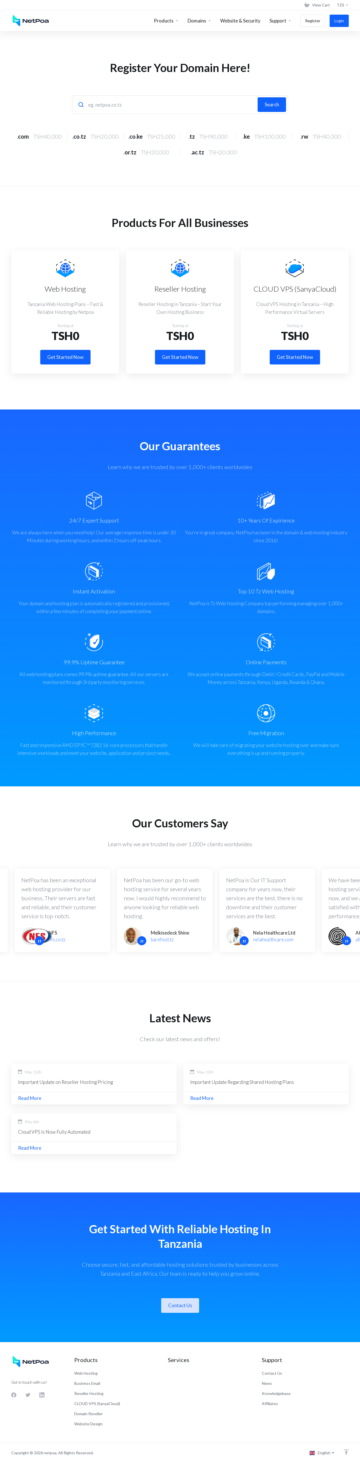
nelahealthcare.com (273, 939)
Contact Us (180, 1305)
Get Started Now (65, 357)
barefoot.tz (162, 939)
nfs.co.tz (57, 939)
